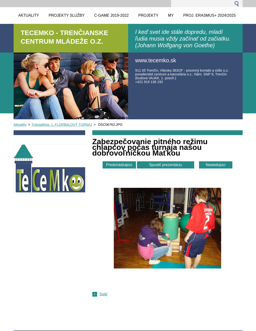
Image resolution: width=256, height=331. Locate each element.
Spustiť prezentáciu (165, 165)
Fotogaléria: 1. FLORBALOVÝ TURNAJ (62, 124)
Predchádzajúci (119, 165)
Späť (103, 294)
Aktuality (20, 124)
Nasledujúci (215, 165)
